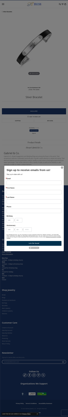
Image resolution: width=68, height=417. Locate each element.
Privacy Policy (26, 414)
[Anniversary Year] (27, 229)
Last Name (10, 197)
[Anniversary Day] (18, 229)
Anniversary (11, 225)
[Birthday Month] (10, 220)
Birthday (10, 216)
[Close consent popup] (37, 414)
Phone (9, 206)
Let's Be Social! (34, 243)
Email (9, 178)
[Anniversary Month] (10, 229)
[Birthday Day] (18, 220)
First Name (11, 188)
